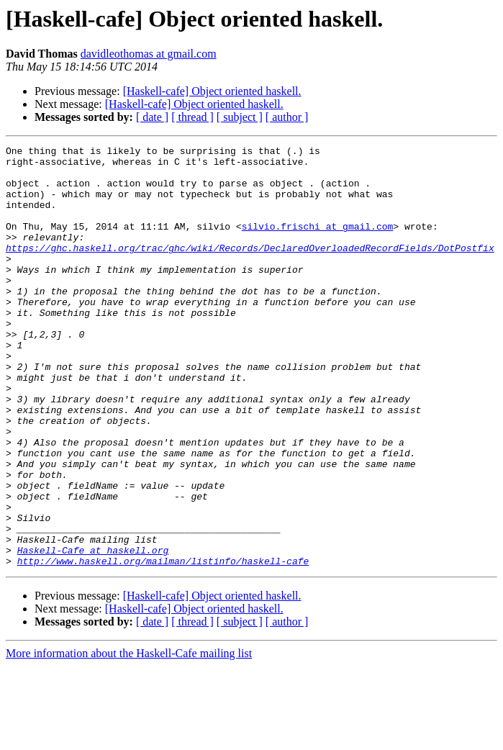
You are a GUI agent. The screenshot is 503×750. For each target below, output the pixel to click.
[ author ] (287, 117)
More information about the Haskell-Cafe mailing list (129, 737)
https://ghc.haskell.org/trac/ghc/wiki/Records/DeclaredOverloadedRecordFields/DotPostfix (250, 269)
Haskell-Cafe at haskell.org (93, 631)
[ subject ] (240, 117)
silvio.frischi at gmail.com (318, 243)
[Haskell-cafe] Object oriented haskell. (212, 91)
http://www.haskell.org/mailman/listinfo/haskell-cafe (163, 644)
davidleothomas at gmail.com (149, 54)
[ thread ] (192, 117)
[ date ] (152, 117)
